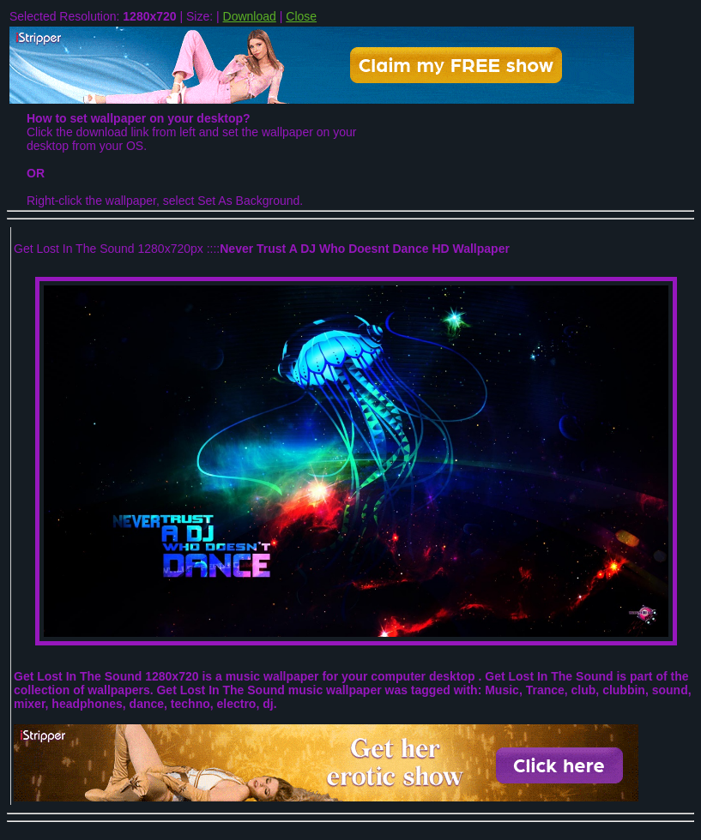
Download (249, 16)
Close (301, 16)
